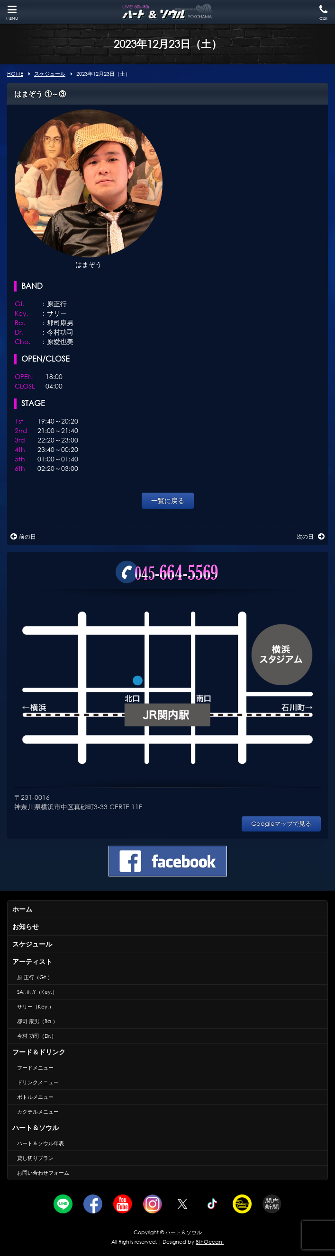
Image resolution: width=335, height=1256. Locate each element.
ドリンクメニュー (38, 1082)
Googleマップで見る (281, 824)
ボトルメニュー (35, 1097)
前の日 (23, 536)
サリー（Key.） (35, 1006)
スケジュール (32, 943)
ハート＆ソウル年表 (40, 1143)
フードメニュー (35, 1067)
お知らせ (25, 926)
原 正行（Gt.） (35, 977)
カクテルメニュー (38, 1111)
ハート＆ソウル (35, 1127)
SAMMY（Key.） (37, 992)
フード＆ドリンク (38, 1051)
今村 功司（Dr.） (36, 1036)
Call (323, 13)
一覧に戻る (167, 500)
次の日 (311, 536)
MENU (12, 13)
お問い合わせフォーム (43, 1172)
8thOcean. (210, 1242)
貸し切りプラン (35, 1158)
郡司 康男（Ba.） (37, 1021)
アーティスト (32, 961)
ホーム (22, 908)
